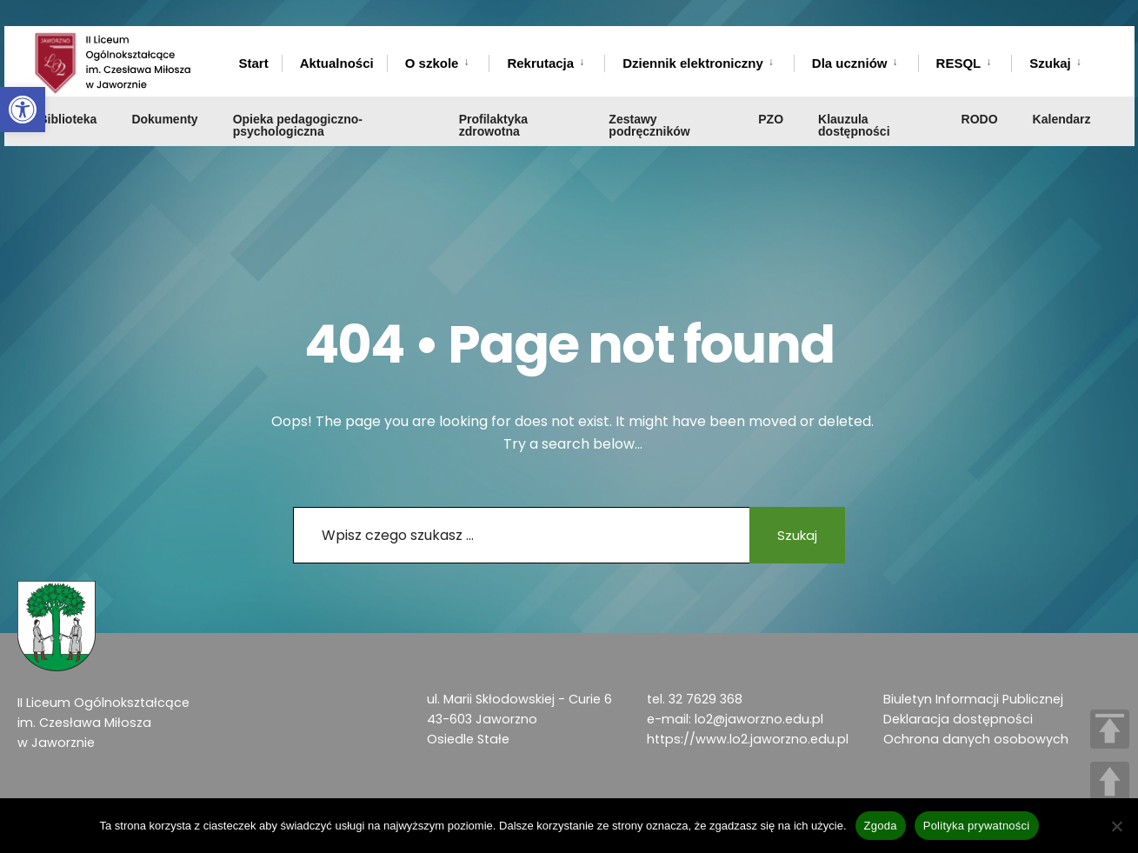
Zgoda (880, 825)
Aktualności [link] (337, 63)
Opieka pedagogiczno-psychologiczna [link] (298, 125)
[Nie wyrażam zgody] (1116, 826)
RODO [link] (980, 119)
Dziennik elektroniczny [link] (692, 63)
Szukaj (797, 535)
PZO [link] (770, 119)
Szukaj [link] (1050, 63)
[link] (22, 109)
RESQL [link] (959, 63)
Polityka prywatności (976, 825)
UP (1109, 781)
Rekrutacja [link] (540, 63)
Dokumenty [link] (164, 119)
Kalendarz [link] (1062, 119)
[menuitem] (438, 60)
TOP (1109, 729)
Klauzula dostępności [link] (853, 125)
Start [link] (254, 63)
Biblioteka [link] (68, 119)
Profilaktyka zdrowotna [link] (493, 125)
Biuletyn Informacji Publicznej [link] (973, 699)
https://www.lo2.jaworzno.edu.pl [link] (748, 739)
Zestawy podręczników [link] (649, 125)
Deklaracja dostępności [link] (958, 719)
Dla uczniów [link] (850, 63)
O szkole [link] (432, 63)
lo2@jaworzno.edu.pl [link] (759, 719)
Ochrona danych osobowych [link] (975, 739)
